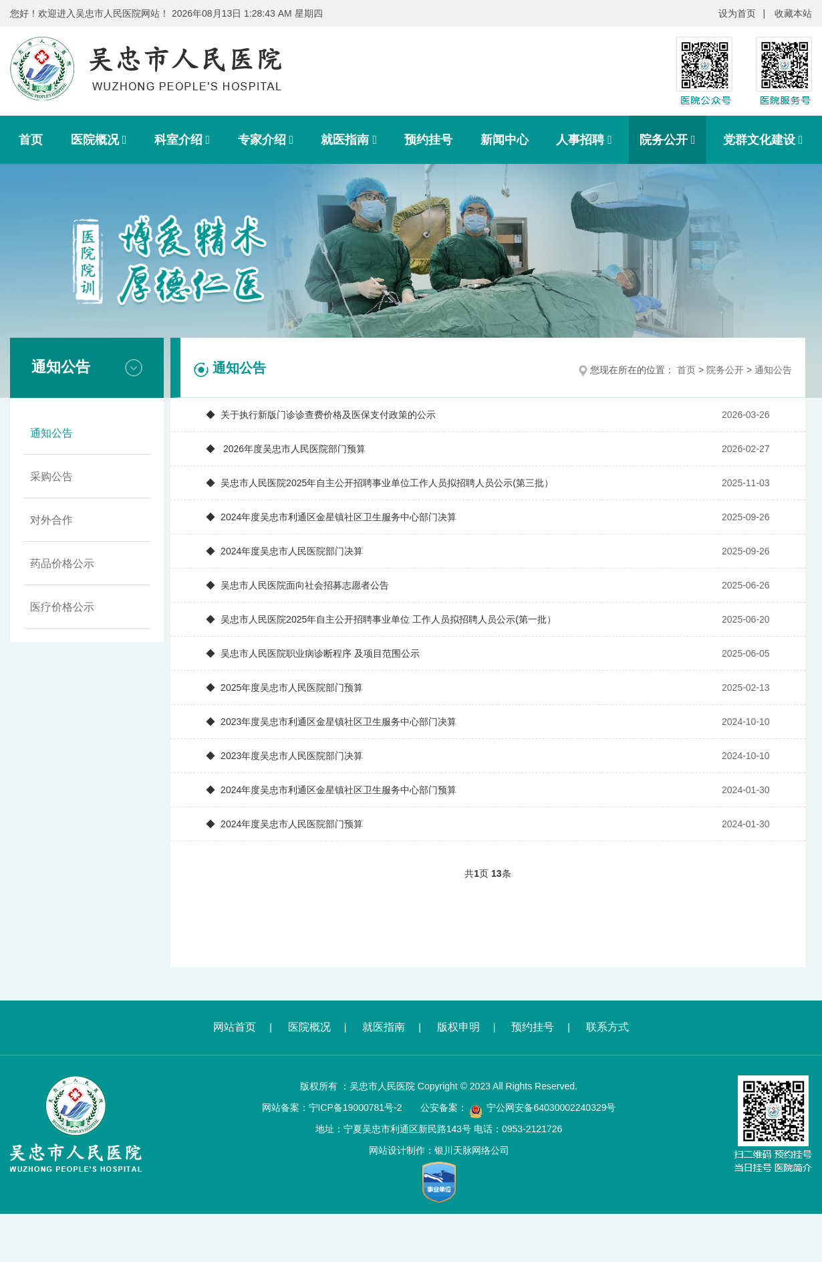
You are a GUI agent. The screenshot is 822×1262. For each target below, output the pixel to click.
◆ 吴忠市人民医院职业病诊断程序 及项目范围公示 (313, 653)
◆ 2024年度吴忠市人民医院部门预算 (284, 824)
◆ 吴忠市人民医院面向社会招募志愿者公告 (297, 585)
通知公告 (51, 433)
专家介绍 (266, 139)
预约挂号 (428, 139)
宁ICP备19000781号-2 (355, 1107)
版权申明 (458, 1027)
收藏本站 (793, 13)
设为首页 (737, 13)
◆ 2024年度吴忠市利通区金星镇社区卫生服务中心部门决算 (331, 517)
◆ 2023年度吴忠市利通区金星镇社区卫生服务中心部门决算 (331, 721)
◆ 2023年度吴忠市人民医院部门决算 (284, 755)
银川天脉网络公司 (471, 1150)
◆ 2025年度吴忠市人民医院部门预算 (284, 687)
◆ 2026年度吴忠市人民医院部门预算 (286, 448)
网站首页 (234, 1027)
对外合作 (51, 520)
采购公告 (51, 476)
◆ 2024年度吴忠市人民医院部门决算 (284, 551)
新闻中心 (505, 139)
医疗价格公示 (62, 607)
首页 (31, 139)
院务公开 (668, 139)
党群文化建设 (763, 139)
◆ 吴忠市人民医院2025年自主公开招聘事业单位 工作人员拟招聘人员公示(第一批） (380, 619)
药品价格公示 (62, 563)
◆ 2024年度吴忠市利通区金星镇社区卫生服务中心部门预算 (331, 789)
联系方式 (607, 1027)
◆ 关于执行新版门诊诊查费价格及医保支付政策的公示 (321, 414)
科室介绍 (182, 139)
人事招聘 (584, 139)
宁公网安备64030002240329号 (551, 1107)
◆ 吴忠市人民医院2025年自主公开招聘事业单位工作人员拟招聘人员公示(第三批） (379, 483)
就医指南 (349, 139)
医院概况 (99, 139)
